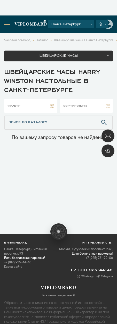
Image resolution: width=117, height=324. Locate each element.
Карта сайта (13, 267)
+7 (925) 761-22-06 (99, 258)
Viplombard (30, 24)
